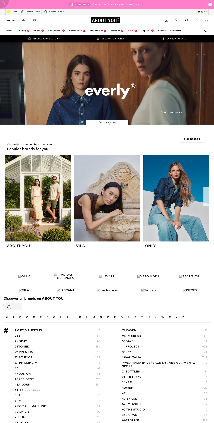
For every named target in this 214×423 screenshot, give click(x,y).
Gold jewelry (143, 208)
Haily (139, 254)
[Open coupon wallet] (166, 20)
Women (11, 20)
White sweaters (28, 187)
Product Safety (182, 350)
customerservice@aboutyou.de (72, 150)
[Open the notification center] (186, 20)
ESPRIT (24, 243)
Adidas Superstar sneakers (34, 197)
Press (41, 350)
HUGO (23, 233)
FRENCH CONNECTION (149, 243)
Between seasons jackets (33, 213)
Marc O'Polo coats (147, 182)
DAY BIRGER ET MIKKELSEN (151, 238)
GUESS (140, 249)
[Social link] (23, 295)
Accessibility (162, 350)
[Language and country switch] (202, 12)
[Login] (176, 20)
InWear (23, 259)
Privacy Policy (54, 147)
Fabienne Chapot (87, 249)
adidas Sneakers (87, 182)
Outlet (12, 11)
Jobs (52, 350)
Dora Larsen (84, 238)
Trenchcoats (85, 192)
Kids (36, 20)
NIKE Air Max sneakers (148, 192)
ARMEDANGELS (86, 228)
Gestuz (24, 254)
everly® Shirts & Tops (89, 197)
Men (24, 20)
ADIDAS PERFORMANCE (150, 228)
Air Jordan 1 (26, 182)
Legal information (139, 350)
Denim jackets (27, 203)
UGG (22, 249)
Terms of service (115, 350)
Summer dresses (87, 213)
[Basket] (206, 20)
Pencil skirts (84, 203)
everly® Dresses (86, 208)
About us (28, 350)
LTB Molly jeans (145, 197)
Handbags (83, 187)
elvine (81, 243)
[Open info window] (210, 4)
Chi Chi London (145, 233)
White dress (143, 187)
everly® (24, 228)
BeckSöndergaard (88, 233)
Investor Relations (71, 350)
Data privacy (93, 350)
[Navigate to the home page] (105, 20)
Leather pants (145, 203)
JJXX (81, 259)
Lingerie (24, 192)
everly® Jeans (27, 208)
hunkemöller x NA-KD (89, 254)
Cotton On (25, 238)
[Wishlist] (196, 20)
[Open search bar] (204, 30)
